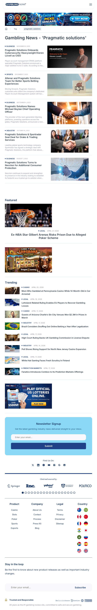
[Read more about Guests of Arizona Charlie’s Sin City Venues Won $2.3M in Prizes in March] (12, 314)
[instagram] (54, 465)
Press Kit (37, 523)
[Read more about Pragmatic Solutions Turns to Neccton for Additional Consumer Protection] (69, 169)
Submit (48, 446)
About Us (37, 510)
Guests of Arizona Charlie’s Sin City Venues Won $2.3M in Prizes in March (54, 316)
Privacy (59, 514)
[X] (33, 465)
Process (37, 519)
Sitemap (60, 523)
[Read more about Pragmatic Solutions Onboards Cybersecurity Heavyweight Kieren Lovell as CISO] (69, 56)
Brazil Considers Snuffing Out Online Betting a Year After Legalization (55, 326)
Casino (26, 287)
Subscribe (80, 587)
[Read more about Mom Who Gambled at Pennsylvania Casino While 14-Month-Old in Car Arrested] (12, 290)
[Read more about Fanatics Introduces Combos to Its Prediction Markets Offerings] (12, 371)
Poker (14, 519)
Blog (37, 528)
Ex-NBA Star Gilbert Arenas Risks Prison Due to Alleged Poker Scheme (48, 236)
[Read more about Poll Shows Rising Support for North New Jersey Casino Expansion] (12, 348)
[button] (23, 493)
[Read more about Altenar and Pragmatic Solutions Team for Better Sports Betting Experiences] (69, 84)
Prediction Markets (32, 368)
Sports (9, 74)
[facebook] (44, 465)
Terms (60, 510)
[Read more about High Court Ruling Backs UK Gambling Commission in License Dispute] (12, 337)
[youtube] (49, 465)
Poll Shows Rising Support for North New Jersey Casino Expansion (54, 349)
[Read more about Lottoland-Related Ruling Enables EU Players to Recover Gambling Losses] (12, 302)
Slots (14, 514)
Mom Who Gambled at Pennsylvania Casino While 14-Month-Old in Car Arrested (56, 292)
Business (10, 46)
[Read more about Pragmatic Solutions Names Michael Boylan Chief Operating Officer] (69, 113)
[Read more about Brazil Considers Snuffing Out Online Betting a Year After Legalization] (12, 326)
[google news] (59, 465)
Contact (37, 514)
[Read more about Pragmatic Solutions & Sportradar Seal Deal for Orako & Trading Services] (69, 141)
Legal (42, 231)
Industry (10, 131)
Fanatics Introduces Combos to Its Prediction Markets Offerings (52, 372)
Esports (14, 528)
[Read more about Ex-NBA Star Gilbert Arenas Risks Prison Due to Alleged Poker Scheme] (48, 215)
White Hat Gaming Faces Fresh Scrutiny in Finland (46, 360)
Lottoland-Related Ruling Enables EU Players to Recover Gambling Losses (53, 304)
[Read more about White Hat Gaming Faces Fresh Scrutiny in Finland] (12, 360)
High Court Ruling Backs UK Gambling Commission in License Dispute (55, 338)
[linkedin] (38, 465)
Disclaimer (60, 519)
